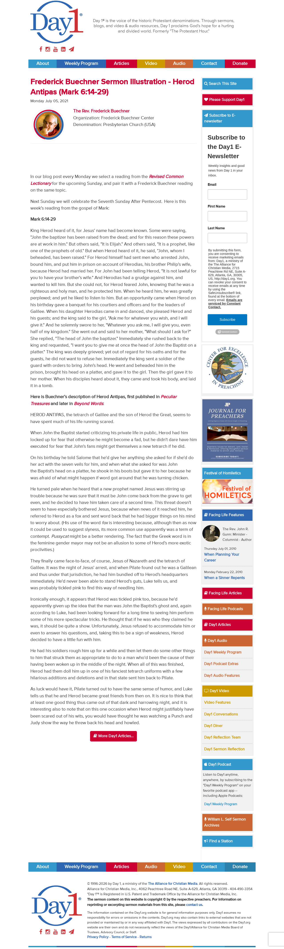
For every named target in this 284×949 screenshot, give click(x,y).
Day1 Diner (213, 726)
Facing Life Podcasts (223, 609)
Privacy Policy (97, 937)
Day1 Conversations (221, 714)
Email (212, 185)
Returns (146, 937)
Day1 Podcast (217, 765)
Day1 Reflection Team (222, 737)
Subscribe (227, 320)
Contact (209, 63)
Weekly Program (81, 63)
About (42, 63)
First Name (216, 206)
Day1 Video (216, 691)
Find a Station (218, 841)
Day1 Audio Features (222, 676)
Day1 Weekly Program (222, 652)
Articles (121, 63)
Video (151, 63)
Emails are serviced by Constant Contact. (225, 303)
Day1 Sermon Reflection (224, 749)
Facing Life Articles (223, 593)
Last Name (216, 228)
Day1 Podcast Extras (221, 664)
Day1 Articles (217, 625)
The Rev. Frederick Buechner (101, 111)
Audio (179, 63)
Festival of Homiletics (222, 473)
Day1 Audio (215, 641)
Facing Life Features (224, 515)
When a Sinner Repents (224, 578)
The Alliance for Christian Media (172, 884)
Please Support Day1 (224, 100)
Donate (240, 63)
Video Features (217, 703)
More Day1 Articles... (113, 736)
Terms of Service (124, 937)
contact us (194, 905)
